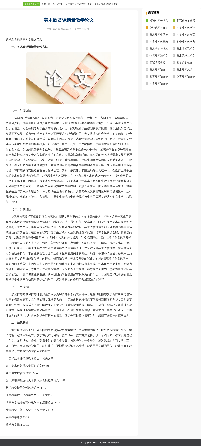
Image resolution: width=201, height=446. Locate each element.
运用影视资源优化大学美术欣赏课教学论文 (32, 380)
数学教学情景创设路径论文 (22, 387)
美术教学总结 (184, 69)
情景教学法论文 (159, 55)
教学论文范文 (184, 62)
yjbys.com (106, 442)
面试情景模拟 (157, 62)
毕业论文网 (58, 4)
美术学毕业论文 (31, 4)
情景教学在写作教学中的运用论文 (27, 395)
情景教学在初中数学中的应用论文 (27, 409)
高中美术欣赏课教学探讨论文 (24, 365)
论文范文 (70, 4)
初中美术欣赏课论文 (18, 373)
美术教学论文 (14, 417)
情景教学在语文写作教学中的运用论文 (29, 402)
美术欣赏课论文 (186, 48)
